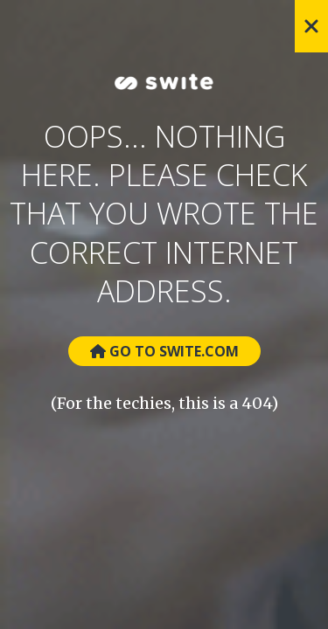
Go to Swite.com (164, 351)
